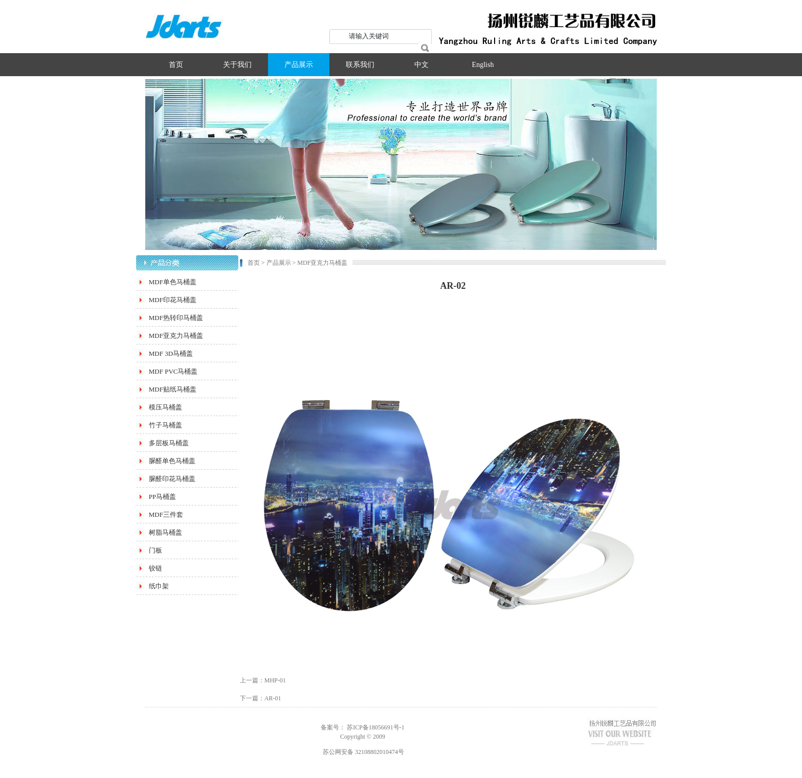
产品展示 (298, 64)
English (483, 64)
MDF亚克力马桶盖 (322, 262)
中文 (421, 64)
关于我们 (237, 64)
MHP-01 (275, 680)
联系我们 (360, 64)
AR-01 (272, 698)
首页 (176, 64)
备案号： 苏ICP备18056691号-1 (363, 727)
